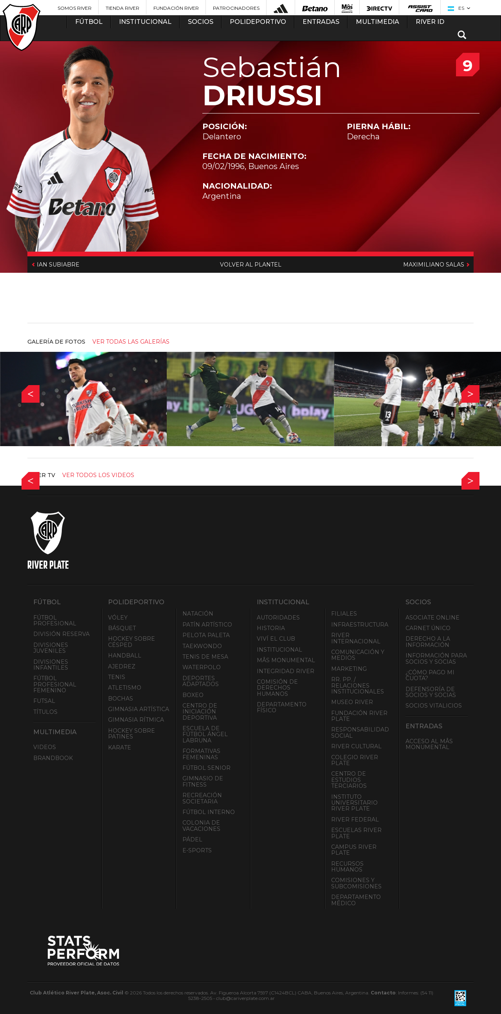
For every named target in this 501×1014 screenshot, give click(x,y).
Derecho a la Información (427, 641)
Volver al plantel (250, 264)
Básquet (122, 628)
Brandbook (53, 758)
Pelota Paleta (206, 635)
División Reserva (61, 634)
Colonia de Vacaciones (201, 825)
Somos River (75, 8)
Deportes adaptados (200, 681)
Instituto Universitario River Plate (354, 802)
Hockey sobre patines (131, 733)
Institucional (279, 649)
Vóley (118, 617)
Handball (124, 655)
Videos (44, 747)
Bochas (120, 698)
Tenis (116, 677)
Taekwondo (202, 646)
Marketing (349, 668)
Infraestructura (359, 624)
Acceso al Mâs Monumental (429, 744)
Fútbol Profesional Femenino (54, 684)
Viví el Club (276, 638)
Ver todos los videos (98, 475)
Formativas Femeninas (201, 753)
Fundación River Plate (359, 716)
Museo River (352, 702)
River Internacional (355, 638)
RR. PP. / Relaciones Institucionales (357, 685)
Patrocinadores (236, 8)
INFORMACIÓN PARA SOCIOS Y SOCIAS (436, 658)
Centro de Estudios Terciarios (349, 779)
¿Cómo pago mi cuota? (429, 675)
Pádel (192, 839)
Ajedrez (121, 666)
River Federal (355, 819)
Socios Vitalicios (433, 705)
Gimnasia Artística (138, 709)
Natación (197, 613)
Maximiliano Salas (434, 264)
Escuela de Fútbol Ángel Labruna (205, 734)
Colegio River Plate (354, 760)
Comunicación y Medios (357, 654)
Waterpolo (201, 667)
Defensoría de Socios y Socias (430, 692)
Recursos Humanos (347, 866)
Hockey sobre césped (131, 641)
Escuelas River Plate (356, 833)
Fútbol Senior (206, 767)
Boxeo (193, 695)
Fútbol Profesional (54, 620)
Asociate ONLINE (432, 617)
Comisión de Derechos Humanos (277, 687)
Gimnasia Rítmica (136, 719)
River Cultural (356, 746)
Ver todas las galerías (130, 341)
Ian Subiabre (57, 264)
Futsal (44, 700)
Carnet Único (428, 628)
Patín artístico (207, 624)
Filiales (344, 613)
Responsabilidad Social (360, 732)
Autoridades (278, 617)
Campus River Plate (354, 849)
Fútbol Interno (208, 812)
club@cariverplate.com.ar (245, 998)
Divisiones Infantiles (50, 664)
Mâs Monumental (286, 660)
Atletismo (124, 687)
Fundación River (176, 8)
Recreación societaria (202, 798)
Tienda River (122, 8)
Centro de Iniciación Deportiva (199, 711)
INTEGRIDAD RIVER (285, 671)
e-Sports (197, 850)
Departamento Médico (356, 899)
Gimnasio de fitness (202, 781)
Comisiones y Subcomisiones (356, 883)
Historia (271, 628)
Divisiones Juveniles (50, 647)
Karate (119, 747)
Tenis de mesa (205, 656)
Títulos (45, 711)
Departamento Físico (281, 707)
